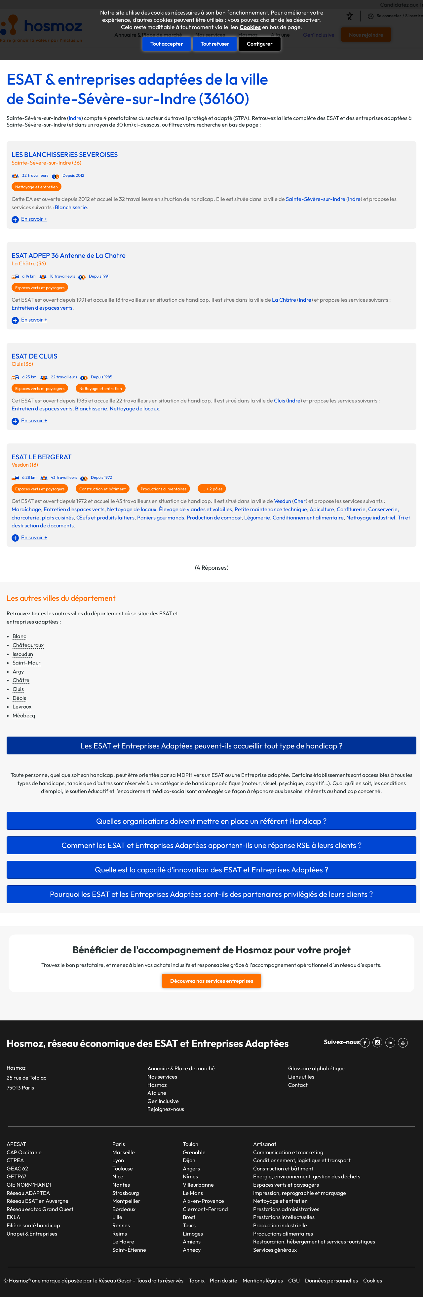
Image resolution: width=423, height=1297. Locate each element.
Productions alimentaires (163, 488)
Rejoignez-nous (165, 1109)
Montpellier (126, 1201)
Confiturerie (351, 509)
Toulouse (122, 1168)
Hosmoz (157, 1084)
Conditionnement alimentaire (308, 517)
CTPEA (15, 1160)
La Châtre (284, 299)
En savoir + (34, 218)
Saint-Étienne (129, 1249)
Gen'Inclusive (163, 1100)
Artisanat (264, 1144)
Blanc (19, 636)
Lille (117, 1217)
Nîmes (190, 1176)
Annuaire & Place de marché (181, 1068)
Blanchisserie (71, 207)
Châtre (21, 680)
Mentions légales (263, 1280)
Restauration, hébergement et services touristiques (314, 1241)
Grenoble (194, 1152)
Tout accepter (166, 43)
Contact (298, 1084)
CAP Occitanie (24, 1152)
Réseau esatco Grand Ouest (40, 1208)
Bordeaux (123, 1208)
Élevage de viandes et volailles (195, 509)
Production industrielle (280, 1225)
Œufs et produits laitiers (105, 517)
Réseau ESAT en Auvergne (37, 1201)
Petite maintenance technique (271, 509)
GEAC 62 (17, 1168)
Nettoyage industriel (370, 517)
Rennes (121, 1225)
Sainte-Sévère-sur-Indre (315, 199)
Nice (117, 1176)
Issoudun (23, 654)
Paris (118, 1144)
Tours (189, 1225)
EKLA (13, 1217)
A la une (156, 1092)
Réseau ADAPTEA (28, 1192)
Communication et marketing (288, 1152)
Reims (119, 1233)
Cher (300, 501)
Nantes (121, 1184)
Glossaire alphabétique (316, 1068)
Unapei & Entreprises (32, 1233)
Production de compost (214, 517)
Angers (191, 1168)
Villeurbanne (198, 1184)
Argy (18, 671)
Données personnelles (331, 1280)
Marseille (123, 1152)
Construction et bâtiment (102, 488)
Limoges (193, 1233)
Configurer (260, 43)
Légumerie (257, 517)
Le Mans (193, 1192)
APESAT (16, 1144)
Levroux (22, 706)
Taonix (197, 1280)
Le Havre (123, 1241)
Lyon (118, 1160)
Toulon (190, 1144)
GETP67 (16, 1176)
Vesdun (282, 501)
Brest (189, 1217)
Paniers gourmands (160, 517)
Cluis (279, 400)
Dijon (189, 1160)
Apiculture (322, 509)
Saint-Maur (27, 662)
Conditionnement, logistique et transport (302, 1160)
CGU (294, 1280)
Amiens (192, 1241)
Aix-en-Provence (203, 1201)
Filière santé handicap (33, 1225)
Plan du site (223, 1280)
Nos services (162, 1076)
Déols (19, 698)
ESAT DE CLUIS (34, 356)
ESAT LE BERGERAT (42, 456)
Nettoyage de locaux (134, 408)
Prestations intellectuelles (284, 1217)
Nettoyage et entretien (36, 186)
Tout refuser (215, 43)
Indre (75, 118)
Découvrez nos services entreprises (211, 980)
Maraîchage (26, 509)
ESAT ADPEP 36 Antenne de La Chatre (69, 255)
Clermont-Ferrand (205, 1208)
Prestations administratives (286, 1208)
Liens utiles (301, 1076)
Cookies (250, 27)
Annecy (192, 1249)
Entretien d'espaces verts (42, 307)
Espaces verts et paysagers (39, 287)
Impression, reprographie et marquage (299, 1192)
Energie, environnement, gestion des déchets (306, 1176)
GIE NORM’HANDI (29, 1184)
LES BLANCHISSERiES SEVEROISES (65, 154)
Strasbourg (125, 1192)
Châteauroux (28, 645)
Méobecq (24, 715)
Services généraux (275, 1249)
